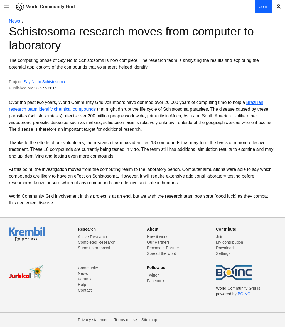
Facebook (155, 280)
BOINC (244, 294)
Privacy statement (94, 320)
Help (82, 284)
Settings (223, 253)
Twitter (153, 275)
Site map (149, 320)
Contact (85, 290)
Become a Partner (163, 248)
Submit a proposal (94, 248)
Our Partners (158, 242)
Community (88, 268)
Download (225, 248)
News (14, 21)
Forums (84, 279)
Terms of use (125, 320)
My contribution (229, 242)
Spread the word (161, 253)
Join (219, 236)
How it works (158, 236)
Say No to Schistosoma (44, 81)
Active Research (92, 236)
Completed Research (96, 242)
